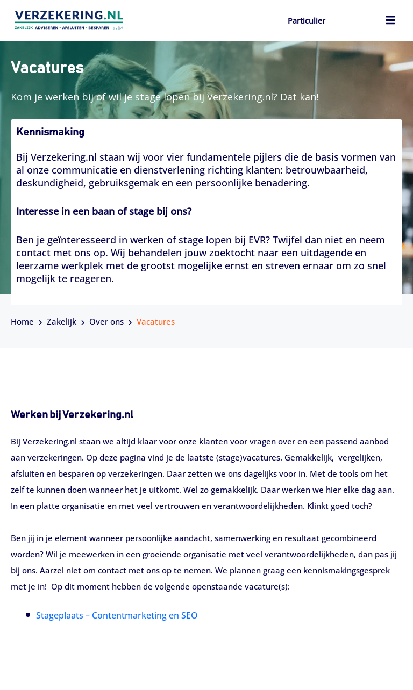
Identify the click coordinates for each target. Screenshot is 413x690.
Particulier (306, 21)
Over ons (106, 321)
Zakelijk (61, 321)
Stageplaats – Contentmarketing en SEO (117, 615)
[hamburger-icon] (390, 21)
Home (22, 321)
